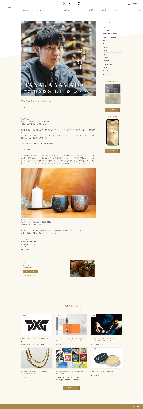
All (104, 27)
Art (104, 41)
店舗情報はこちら (29, 275)
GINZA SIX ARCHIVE (110, 37)
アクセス (117, 10)
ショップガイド (40, 10)
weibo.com (25, 250)
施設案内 (105, 10)
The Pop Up (107, 74)
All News (70, 388)
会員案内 (92, 10)
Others (105, 67)
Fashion (105, 51)
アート (55, 10)
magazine (106, 30)
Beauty (105, 44)
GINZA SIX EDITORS (110, 34)
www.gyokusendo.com (29, 239)
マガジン (67, 10)
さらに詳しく (111, 110)
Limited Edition (108, 64)
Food (105, 54)
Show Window (108, 71)
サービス (79, 10)
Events (105, 47)
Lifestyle (106, 61)
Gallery (105, 57)
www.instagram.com (28, 242)
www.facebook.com (28, 244)
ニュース (26, 10)
